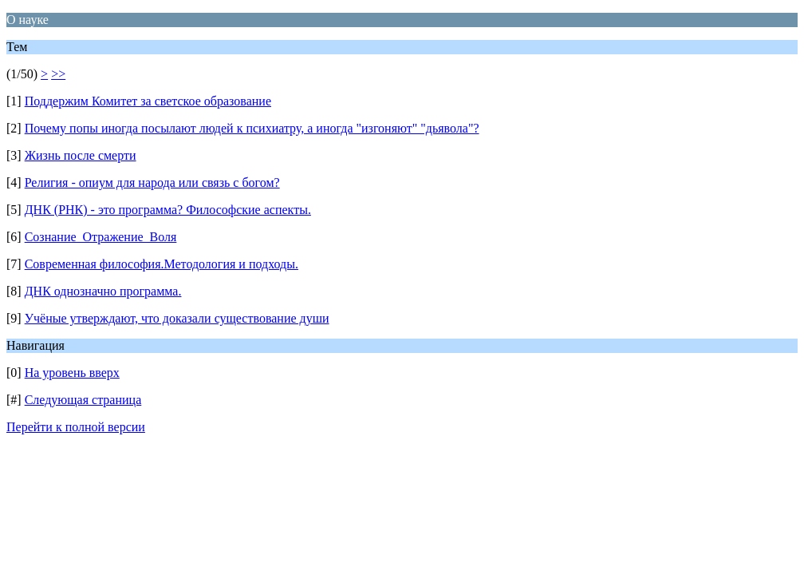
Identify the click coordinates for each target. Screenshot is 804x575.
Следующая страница (83, 399)
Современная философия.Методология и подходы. (161, 264)
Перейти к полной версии (75, 427)
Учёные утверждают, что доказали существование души (177, 318)
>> (58, 74)
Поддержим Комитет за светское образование (148, 101)
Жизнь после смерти (80, 155)
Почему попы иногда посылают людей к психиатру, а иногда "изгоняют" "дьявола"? (252, 128)
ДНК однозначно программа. (103, 291)
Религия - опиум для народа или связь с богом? (152, 182)
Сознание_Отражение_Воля (101, 237)
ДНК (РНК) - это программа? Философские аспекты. (168, 209)
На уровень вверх (72, 372)
